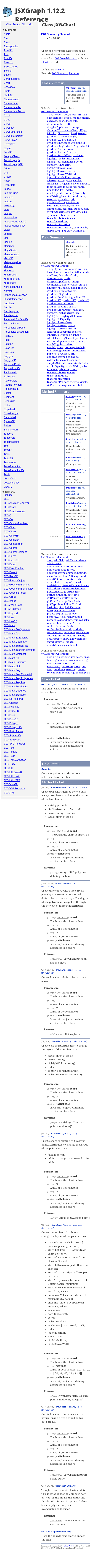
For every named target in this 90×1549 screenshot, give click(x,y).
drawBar (70, 396)
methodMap (54, 186)
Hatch (7, 180)
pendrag (71, 669)
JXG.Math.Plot (12, 666)
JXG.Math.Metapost (15, 654)
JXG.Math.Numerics (15, 662)
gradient (52, 136)
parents (52, 199)
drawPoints (72, 470)
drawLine (70, 439)
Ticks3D (8, 458)
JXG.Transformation (15, 760)
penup (81, 669)
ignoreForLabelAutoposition (64, 177)
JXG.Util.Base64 (13, 772)
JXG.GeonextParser (15, 592)
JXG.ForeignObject (14, 580)
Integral (8, 213)
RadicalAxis (10, 372)
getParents (54, 597)
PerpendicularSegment (16, 331)
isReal (50, 183)
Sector (7, 393)
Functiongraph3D (13, 164)
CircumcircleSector (14, 111)
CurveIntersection (13, 136)
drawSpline (72, 503)
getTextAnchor (73, 601)
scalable (64, 205)
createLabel (54, 582)
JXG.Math (9, 625)
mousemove (54, 663)
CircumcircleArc (12, 107)
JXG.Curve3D (11, 560)
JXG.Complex (11, 539)
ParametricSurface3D (16, 319)
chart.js (59, 69)
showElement (78, 638)
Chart (7, 83)
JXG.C (7, 515)
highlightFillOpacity (58, 164)
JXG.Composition (13, 543)
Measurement (11, 254)
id (75, 174)
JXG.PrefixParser (13, 731)
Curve (7, 123)
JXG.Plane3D (11, 711)
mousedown (65, 660)
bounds (81, 572)
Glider (7, 168)
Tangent (8, 433)
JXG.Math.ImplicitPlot (16, 645)
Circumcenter (11, 99)
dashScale (71, 120)
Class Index (13, 24)
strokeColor (81, 208)
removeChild (74, 616)
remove (72, 613)
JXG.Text (9, 747)
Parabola (9, 303)
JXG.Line (9, 617)
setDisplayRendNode (59, 629)
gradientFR (78, 142)
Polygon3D (10, 360)
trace (73, 214)
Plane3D (8, 335)
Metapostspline (12, 262)
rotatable (52, 205)
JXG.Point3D (11, 719)
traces (71, 218)
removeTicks (81, 619)
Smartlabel (10, 417)
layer (76, 183)
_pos (65, 114)
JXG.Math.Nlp (11, 658)
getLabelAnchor (56, 594)
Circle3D (8, 95)
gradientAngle (67, 136)
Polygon (8, 356)
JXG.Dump (10, 564)
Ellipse (7, 148)
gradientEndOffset (58, 142)
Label (7, 229)
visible (83, 227)
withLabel (79, 230)
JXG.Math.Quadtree (15, 690)
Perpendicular (11, 323)
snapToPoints (55, 641)
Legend (8, 233)
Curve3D (9, 127)
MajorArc (9, 246)
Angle (7, 34)
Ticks (7, 454)
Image (7, 189)
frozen (82, 133)
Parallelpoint (11, 315)
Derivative (9, 144)
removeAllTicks (56, 616)
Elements (10, 30)
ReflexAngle (10, 380)
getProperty (69, 597)
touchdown (54, 672)
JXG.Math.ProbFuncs (16, 686)
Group (7, 176)
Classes (10, 492)
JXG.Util (8, 768)
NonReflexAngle (13, 287)
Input (6, 209)
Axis (6, 54)
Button (7, 74)
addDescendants (76, 560)
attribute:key (66, 656)
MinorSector (10, 274)
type (76, 227)
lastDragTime (63, 183)
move (77, 666)
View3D (8, 486)
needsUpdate (55, 193)
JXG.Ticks (9, 756)
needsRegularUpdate (60, 189)
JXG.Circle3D (11, 535)
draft (67, 124)
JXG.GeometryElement (17, 584)
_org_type (54, 114)
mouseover (69, 186)
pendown (59, 669)
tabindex (64, 214)
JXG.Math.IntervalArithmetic (19, 650)
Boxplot (8, 70)
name (81, 186)
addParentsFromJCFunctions (65, 566)
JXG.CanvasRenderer (16, 523)
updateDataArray (75, 524)
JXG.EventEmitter (14, 568)
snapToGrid (54, 208)
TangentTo (9, 437)
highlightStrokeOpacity (61, 171)
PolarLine (9, 348)
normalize (68, 610)
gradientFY (69, 145)
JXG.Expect (10, 572)
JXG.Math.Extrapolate (16, 637)
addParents (54, 563)
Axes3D (8, 50)
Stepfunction (11, 429)
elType (83, 130)
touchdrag (68, 672)
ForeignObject (12, 156)
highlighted (53, 161)
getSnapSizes (55, 601)
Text (6, 446)
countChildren (55, 579)
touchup (81, 672)
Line (6, 238)
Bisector (8, 62)
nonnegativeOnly (75, 193)
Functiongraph (12, 160)
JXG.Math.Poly (12, 670)
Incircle (8, 201)
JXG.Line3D (10, 621)
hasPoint (52, 607)
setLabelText (55, 632)
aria (85, 114)
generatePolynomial (73, 588)
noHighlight (54, 610)
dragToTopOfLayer (58, 127)
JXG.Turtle (10, 764)
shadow (74, 205)
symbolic (52, 214)
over (49, 669)
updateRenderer (74, 537)
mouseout (69, 663)
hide (61, 607)
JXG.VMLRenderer (14, 788)
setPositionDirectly (73, 635)
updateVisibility (56, 644)
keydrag (52, 660)
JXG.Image (10, 601)
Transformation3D (14, 470)
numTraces (78, 196)
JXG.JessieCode (13, 605)
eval (78, 582)
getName (73, 594)
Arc (6, 38)
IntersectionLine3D (14, 225)
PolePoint (9, 352)
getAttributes (71, 591)
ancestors (75, 114)
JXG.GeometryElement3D (18, 588)
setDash (68, 626)
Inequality (9, 205)
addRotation (54, 569)
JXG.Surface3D (12, 739)
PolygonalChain (12, 364)
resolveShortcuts (57, 623)
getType (52, 604)
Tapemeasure (11, 442)
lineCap (84, 183)
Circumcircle (11, 103)
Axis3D (8, 58)
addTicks (68, 569)
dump (75, 127)
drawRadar (71, 488)
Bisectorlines (11, 66)
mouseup (67, 666)
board (67, 117)
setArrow (74, 623)
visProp (51, 230)
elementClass (69, 130)
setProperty (54, 638)
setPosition (54, 635)
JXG (6, 499)
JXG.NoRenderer (13, 698)
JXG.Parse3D (11, 707)
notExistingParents (58, 196)
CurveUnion (10, 140)
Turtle (7, 474)
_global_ (8, 495)
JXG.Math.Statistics (15, 694)
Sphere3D (9, 421)
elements (70, 242)
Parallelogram (11, 311)
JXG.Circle (10, 531)
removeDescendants (59, 619)
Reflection (9, 376)
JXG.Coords (10, 548)
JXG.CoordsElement (15, 552)
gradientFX (54, 145)
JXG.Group (10, 597)
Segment (9, 397)
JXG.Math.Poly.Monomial (18, 674)
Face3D (8, 152)
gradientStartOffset (59, 155)
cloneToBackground (74, 575)
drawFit (70, 415)
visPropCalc (64, 230)
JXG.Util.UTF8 (12, 780)
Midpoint (8, 266)
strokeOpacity (55, 211)
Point (6, 340)
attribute (52, 656)
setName (69, 632)
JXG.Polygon (11, 723)
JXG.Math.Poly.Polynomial (18, 678)
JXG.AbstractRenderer (16, 503)
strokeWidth (72, 211)
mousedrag (81, 660)
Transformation (12, 466)
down (79, 656)
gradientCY (69, 139)
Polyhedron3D (12, 368)
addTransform (56, 572)
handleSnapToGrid (69, 604)
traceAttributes (56, 218)
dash (61, 120)
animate (71, 572)
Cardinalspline (12, 78)
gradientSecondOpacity (61, 152)
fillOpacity (64, 133)
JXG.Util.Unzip (12, 776)
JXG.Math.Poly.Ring (15, 682)
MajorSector (10, 250)
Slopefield (9, 409)
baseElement (55, 117)
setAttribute (54, 626)
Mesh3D (8, 258)
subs (84, 211)
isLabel (77, 180)
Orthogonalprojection (15, 295)
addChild (59, 560)
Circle (7, 91)
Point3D (8, 344)
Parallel (8, 307)
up (88, 672)
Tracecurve (10, 462)
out (84, 666)
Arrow (7, 42)
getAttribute (54, 591)
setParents (82, 632)
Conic (7, 119)
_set (50, 560)
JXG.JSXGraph (12, 609)
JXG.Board (10, 507)
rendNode (72, 202)
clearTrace (53, 575)
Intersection (10, 217)
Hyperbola (9, 185)
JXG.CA (8, 519)
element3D (53, 130)
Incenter (8, 197)
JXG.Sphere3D (12, 735)
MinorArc (9, 270)
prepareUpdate (56, 613)
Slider (7, 405)
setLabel (78, 629)
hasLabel (78, 155)
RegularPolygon (13, 384)
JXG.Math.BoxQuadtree (17, 629)
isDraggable (65, 180)
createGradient (75, 579)
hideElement (72, 607)
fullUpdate (53, 588)
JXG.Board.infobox (14, 511)
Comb (7, 115)
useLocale (72, 644)
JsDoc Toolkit (69, 1546)
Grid (6, 172)
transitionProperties (59, 227)
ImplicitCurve (11, 193)
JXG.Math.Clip (12, 633)
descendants (55, 124)
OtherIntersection (13, 299)
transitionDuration (58, 224)
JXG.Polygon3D (13, 727)
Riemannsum (11, 388)
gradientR (83, 145)
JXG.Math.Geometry (15, 641)
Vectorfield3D (11, 482)
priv (72, 199)
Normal (8, 291)
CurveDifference (13, 132)
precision (63, 199)
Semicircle (9, 401)
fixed (74, 133)
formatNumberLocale (75, 585)
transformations (57, 221)
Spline (7, 425)
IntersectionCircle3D (15, 221)
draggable (69, 582)
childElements (80, 117)
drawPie (70, 457)
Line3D (8, 242)
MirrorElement (11, 278)
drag (86, 656)
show (66, 638)
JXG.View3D (11, 784)
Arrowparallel (11, 46)
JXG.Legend (11, 613)
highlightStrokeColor (59, 167)
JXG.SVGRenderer (14, 743)
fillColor (51, 133)
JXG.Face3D (11, 576)
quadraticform (56, 202)
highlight (52, 158)
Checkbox (9, 87)
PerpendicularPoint (14, 327)
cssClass (52, 120)
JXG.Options (11, 703)
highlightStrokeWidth (59, 174)
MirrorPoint (10, 282)
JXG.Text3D (10, 751)
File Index (27, 24)
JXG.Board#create (66, 58)
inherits (51, 180)
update (69, 641)
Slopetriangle (11, 413)
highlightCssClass (69, 158)
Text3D (8, 450)
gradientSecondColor (60, 149)
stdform (68, 208)
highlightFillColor (72, 161)
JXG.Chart (10, 527)
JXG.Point (9, 715)
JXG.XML (9, 792)
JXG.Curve (10, 556)
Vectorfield (10, 478)
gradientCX (54, 139)
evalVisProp (54, 585)
